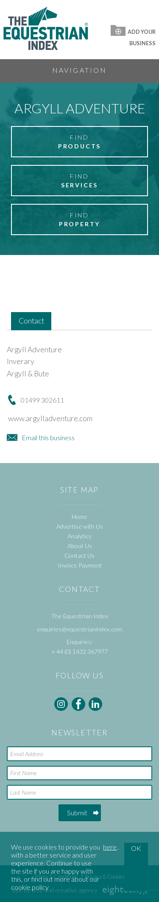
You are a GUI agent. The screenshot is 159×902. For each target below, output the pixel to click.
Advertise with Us (79, 526)
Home (79, 516)
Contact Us (79, 555)
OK (136, 848)
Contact (31, 320)
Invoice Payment (80, 565)
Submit (77, 813)
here (110, 847)
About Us (79, 545)
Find (79, 142)
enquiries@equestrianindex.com (79, 629)
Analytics (79, 536)
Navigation (79, 70)
